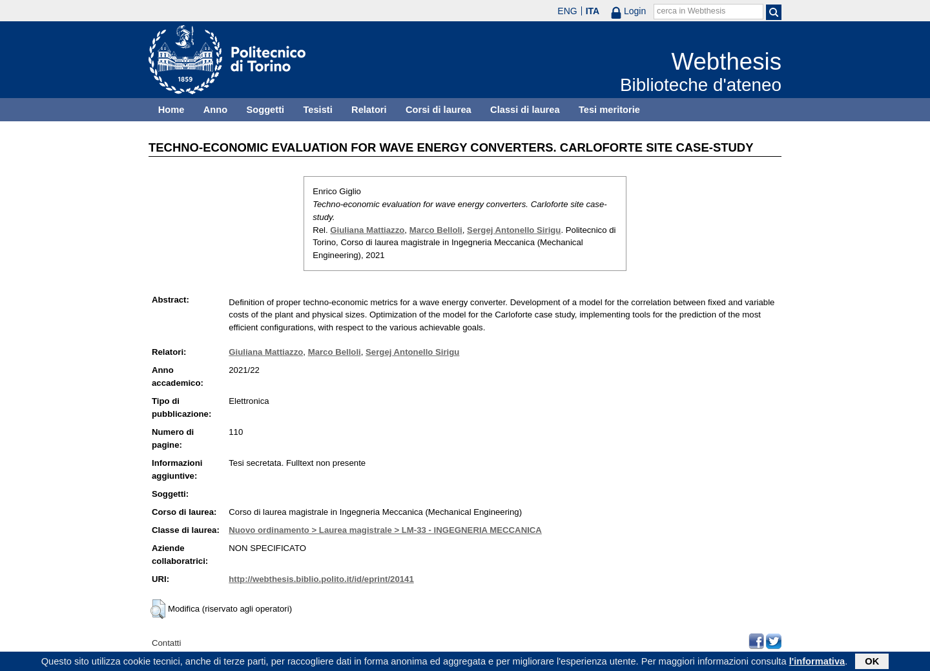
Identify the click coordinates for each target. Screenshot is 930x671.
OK (872, 662)
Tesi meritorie (609, 110)
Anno (215, 110)
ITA (593, 10)
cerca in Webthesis (691, 10)
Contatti (166, 643)
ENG (567, 10)
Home (171, 110)
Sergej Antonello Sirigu (514, 230)
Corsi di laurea (438, 110)
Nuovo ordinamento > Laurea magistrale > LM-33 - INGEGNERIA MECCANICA (385, 530)
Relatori (369, 110)
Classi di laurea (525, 110)
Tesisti (317, 110)
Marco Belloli (435, 230)
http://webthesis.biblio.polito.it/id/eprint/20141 (321, 579)
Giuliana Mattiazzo (367, 230)
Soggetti (265, 110)
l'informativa (817, 662)
